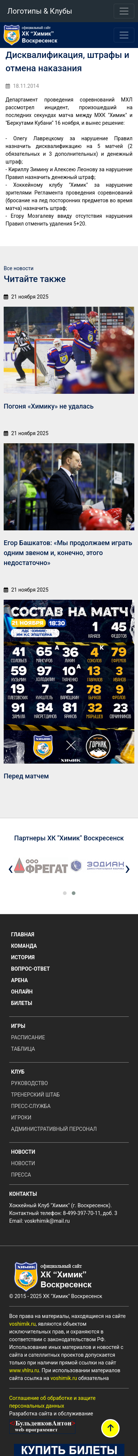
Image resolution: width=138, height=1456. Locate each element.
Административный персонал (54, 1129)
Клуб (18, 1072)
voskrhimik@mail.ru (47, 1221)
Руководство (29, 1083)
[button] (64, 893)
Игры (18, 1026)
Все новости (18, 268)
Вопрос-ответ (30, 969)
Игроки (21, 1118)
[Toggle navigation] (124, 11)
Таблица (23, 1049)
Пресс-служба (30, 1106)
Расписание (28, 1037)
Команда (24, 946)
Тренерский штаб (35, 1095)
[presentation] (10, 868)
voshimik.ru (22, 1324)
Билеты (21, 1003)
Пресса (21, 1175)
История (23, 957)
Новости (23, 1152)
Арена (19, 980)
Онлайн (22, 992)
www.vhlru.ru (24, 1370)
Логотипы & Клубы (39, 11)
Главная (22, 934)
